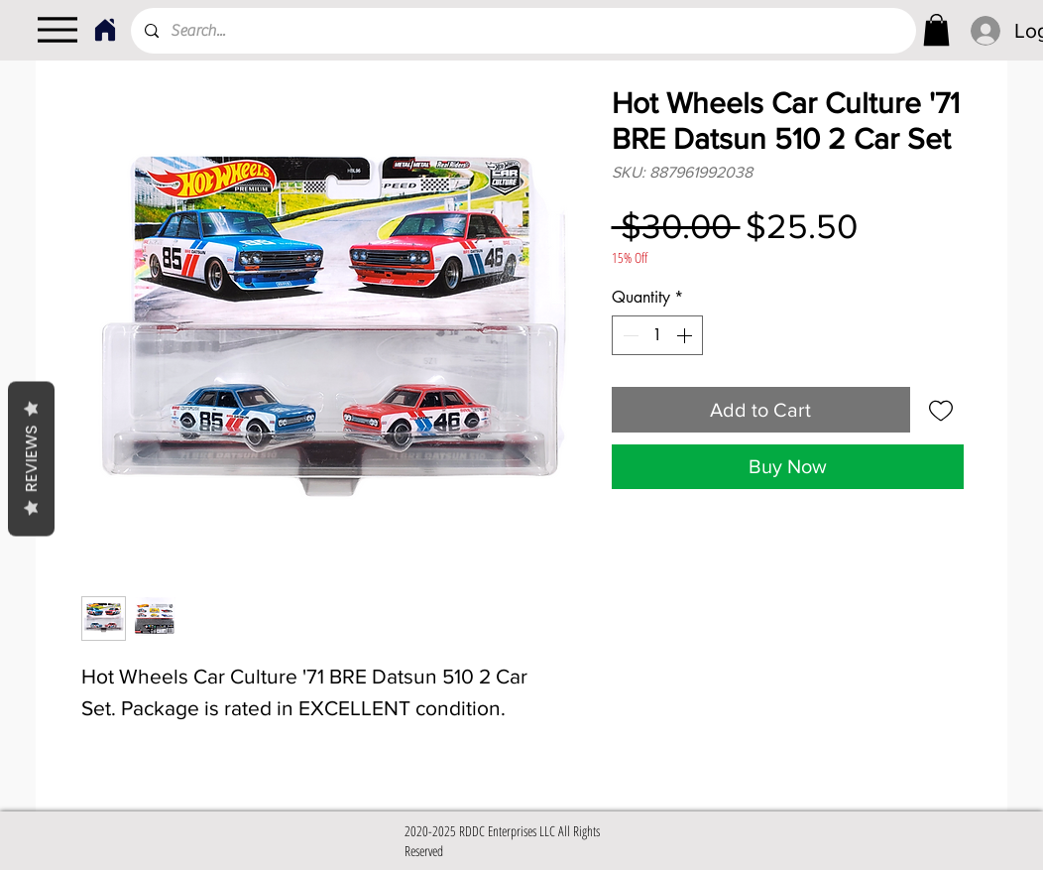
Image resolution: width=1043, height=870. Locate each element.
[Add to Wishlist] (941, 410)
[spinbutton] (657, 335)
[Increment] (686, 335)
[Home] (104, 30)
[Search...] (522, 31)
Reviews (31, 458)
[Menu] (57, 30)
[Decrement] (628, 335)
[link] (936, 30)
